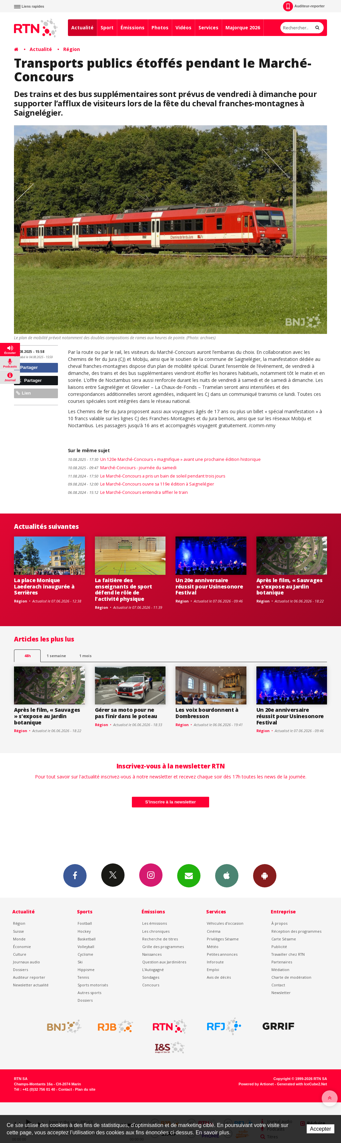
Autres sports (89, 992)
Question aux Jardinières (164, 962)
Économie (22, 946)
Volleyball (86, 946)
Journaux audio (26, 962)
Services (208, 27)
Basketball (87, 939)
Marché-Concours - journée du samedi (122, 468)
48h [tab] (27, 655)
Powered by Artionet (256, 1084)
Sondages (150, 977)
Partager (27, 367)
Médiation (280, 969)
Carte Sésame (283, 939)
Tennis (83, 977)
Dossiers (20, 969)
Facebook (75, 875)
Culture (19, 954)
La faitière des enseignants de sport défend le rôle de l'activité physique (123, 589)
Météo (212, 946)
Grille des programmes (163, 946)
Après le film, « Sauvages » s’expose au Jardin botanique (289, 586)
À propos (279, 923)
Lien (23, 393)
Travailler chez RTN (288, 954)
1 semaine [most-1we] (56, 655)
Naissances (152, 954)
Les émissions (154, 923)
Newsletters (188, 875)
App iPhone (226, 875)
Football (85, 923)
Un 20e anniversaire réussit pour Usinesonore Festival (209, 586)
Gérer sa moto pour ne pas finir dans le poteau (126, 713)
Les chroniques (156, 931)
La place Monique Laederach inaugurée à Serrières (44, 586)
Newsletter (281, 992)
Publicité (279, 946)
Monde (19, 939)
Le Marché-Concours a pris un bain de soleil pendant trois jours (146, 476)
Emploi (213, 969)
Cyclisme (85, 954)
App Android (264, 875)
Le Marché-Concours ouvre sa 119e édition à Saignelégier (141, 484)
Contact (278, 985)
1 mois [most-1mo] (85, 655)
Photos (160, 27)
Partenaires (281, 962)
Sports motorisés (93, 985)
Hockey (84, 931)
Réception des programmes (296, 931)
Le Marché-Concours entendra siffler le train (128, 492)
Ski (80, 962)
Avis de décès (219, 977)
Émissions (133, 27)
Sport (107, 27)
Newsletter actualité (31, 985)
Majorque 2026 (242, 27)
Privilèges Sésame (223, 939)
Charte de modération (291, 977)
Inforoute (215, 962)
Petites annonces (222, 954)
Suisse (18, 931)
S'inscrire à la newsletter (170, 801)
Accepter (320, 1129)
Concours (150, 985)
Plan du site (85, 1089)
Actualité (82, 27)
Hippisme (86, 969)
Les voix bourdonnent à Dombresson (206, 713)
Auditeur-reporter (304, 6)
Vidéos (183, 27)
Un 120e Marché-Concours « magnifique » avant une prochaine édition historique (164, 459)
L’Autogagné (153, 969)
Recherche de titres (160, 939)
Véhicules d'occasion (225, 923)
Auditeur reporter (29, 977)
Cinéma (213, 931)
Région (71, 49)
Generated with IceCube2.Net (302, 1084)
